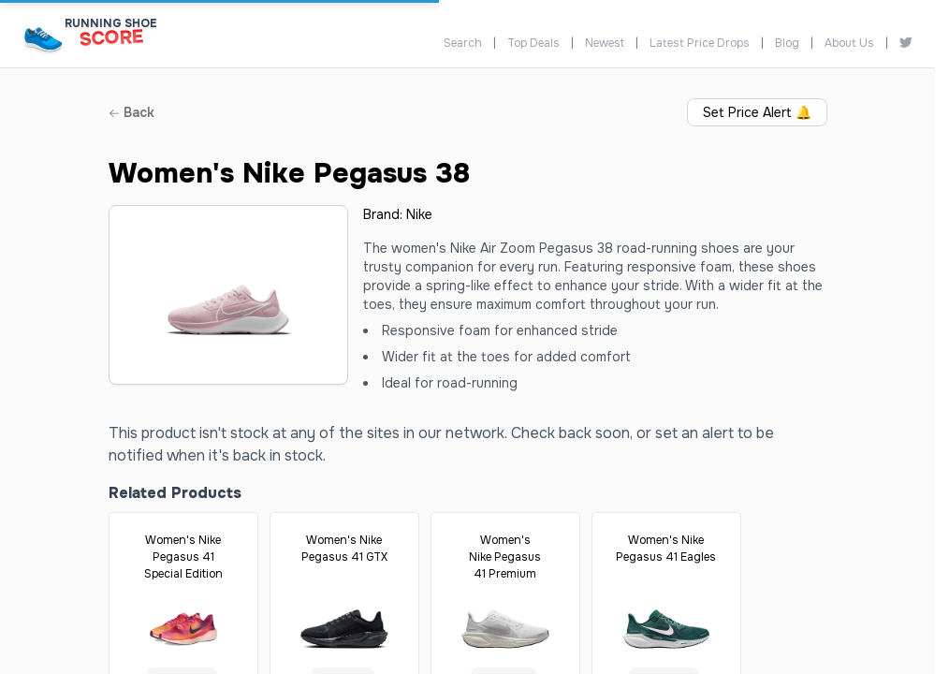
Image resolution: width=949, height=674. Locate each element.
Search (463, 43)
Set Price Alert (757, 112)
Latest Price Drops (700, 43)
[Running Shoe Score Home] (43, 39)
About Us (849, 43)
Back (131, 112)
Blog (787, 43)
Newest (604, 43)
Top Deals (533, 43)
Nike (419, 214)
